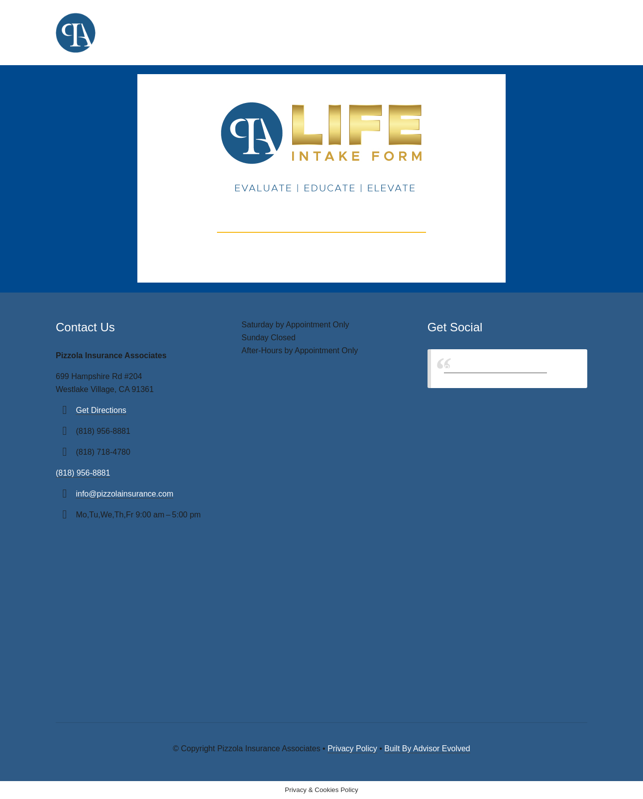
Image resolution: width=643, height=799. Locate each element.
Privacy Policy (352, 748)
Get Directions (101, 410)
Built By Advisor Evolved (427, 748)
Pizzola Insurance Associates (495, 368)
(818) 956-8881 (83, 473)
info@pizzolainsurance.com (124, 494)
